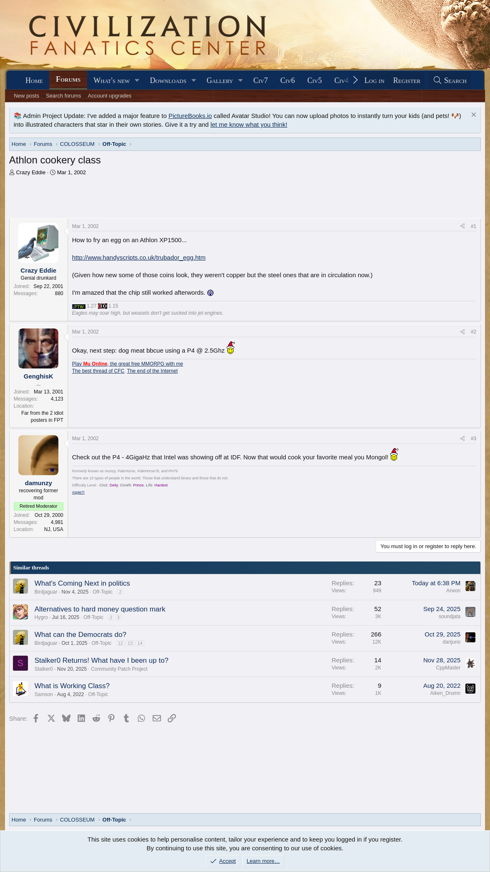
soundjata (449, 616)
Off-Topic (103, 592)
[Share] (462, 226)
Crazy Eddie (30, 172)
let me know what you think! (249, 124)
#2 (473, 332)
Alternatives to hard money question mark (100, 609)
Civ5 (314, 80)
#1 (473, 226)
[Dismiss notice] (472, 115)
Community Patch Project (119, 669)
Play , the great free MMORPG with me (127, 364)
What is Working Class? (72, 686)
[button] (137, 80)
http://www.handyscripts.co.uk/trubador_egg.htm (139, 257)
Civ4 (341, 80)
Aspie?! (78, 492)
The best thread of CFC (98, 371)
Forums (68, 79)
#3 (473, 438)
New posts (26, 96)
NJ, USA (53, 529)
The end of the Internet (152, 371)
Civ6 (287, 80)
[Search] (449, 80)
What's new (111, 80)
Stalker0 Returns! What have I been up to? (101, 660)
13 (130, 643)
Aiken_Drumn (445, 693)
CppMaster (448, 668)
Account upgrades (110, 96)
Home (34, 80)
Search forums (63, 96)
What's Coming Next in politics (82, 583)
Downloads (168, 80)
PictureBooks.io (190, 115)
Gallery (219, 80)
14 (139, 643)
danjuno (452, 642)
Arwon (453, 591)
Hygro (41, 617)
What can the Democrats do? (80, 635)
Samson (44, 694)
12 (120, 643)
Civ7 (260, 80)
